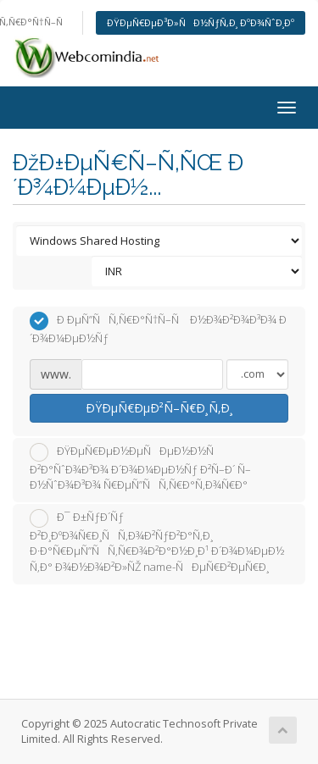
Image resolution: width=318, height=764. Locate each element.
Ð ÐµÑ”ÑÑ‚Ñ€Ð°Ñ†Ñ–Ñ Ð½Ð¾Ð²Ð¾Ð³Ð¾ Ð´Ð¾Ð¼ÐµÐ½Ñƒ (158, 329)
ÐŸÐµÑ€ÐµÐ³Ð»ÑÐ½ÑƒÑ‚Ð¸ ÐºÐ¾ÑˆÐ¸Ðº (200, 22)
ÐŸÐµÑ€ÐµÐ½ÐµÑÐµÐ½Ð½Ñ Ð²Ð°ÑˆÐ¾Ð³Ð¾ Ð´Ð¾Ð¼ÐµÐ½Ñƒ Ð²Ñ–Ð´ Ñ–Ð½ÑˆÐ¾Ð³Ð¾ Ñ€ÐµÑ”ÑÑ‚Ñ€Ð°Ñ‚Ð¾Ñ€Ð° (140, 468)
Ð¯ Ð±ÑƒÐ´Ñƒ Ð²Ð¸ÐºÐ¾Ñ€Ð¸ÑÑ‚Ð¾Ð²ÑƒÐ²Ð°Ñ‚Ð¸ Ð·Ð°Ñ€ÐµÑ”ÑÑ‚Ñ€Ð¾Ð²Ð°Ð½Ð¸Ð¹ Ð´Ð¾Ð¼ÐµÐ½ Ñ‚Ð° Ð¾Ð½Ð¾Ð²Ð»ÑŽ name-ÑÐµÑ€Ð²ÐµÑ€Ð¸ (157, 541)
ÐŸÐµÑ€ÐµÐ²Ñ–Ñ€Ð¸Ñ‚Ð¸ (159, 408)
